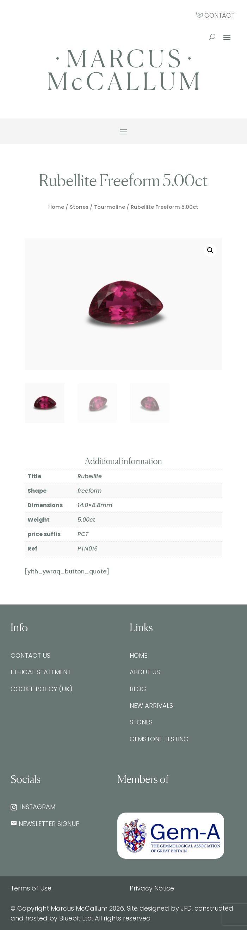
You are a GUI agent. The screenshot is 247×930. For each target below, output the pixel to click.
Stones (79, 207)
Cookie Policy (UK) (42, 689)
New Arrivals (151, 705)
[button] (210, 250)
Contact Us (30, 655)
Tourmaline (109, 207)
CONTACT (215, 15)
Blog (138, 689)
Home (56, 207)
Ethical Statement (41, 672)
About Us (145, 672)
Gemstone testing (159, 739)
